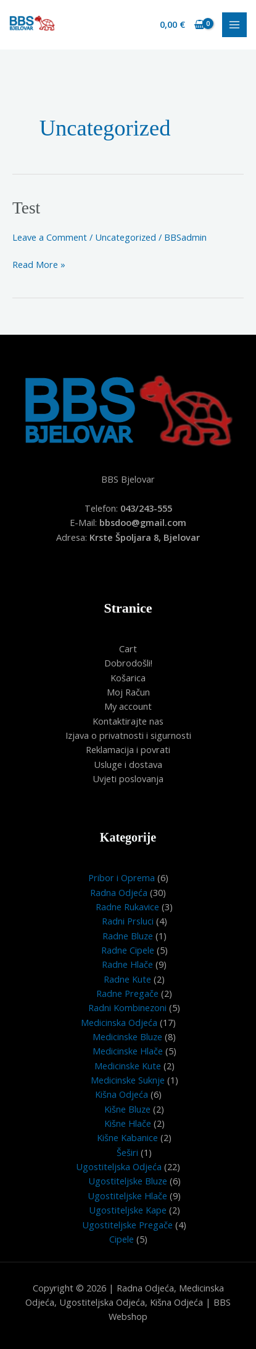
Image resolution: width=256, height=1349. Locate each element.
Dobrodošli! (128, 663)
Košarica (128, 677)
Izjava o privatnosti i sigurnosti (128, 735)
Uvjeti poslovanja (128, 778)
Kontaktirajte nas (128, 721)
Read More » (38, 263)
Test (26, 208)
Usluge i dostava (128, 764)
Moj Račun (128, 692)
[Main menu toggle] (234, 24)
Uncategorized (125, 237)
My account (128, 706)
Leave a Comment (49, 237)
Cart (128, 648)
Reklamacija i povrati (128, 749)
